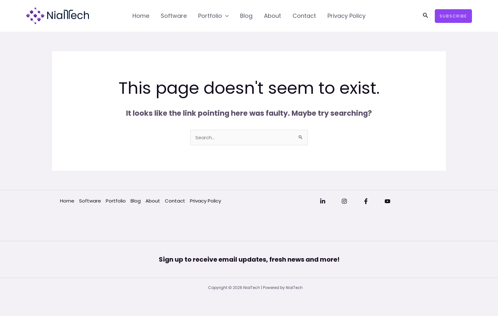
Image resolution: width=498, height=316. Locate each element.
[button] (425, 15)
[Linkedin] (323, 201)
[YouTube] (387, 201)
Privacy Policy (346, 16)
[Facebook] (366, 201)
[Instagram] (344, 201)
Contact (304, 16)
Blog (246, 16)
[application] (225, 16)
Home (140, 16)
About (272, 16)
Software (174, 16)
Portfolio (213, 16)
